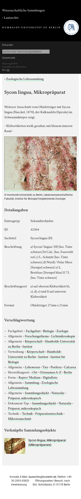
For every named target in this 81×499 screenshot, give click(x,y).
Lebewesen (32, 366)
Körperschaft (34, 341)
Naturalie (57, 392)
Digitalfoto (50, 377)
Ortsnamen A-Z (50, 372)
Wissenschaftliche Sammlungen (23, 10)
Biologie (48, 330)
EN (3, 70)
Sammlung (32, 382)
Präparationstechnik (49, 413)
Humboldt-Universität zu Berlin (35, 354)
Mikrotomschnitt (19, 418)
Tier (45, 366)
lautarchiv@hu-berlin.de (42, 476)
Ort (34, 372)
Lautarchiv (11, 17)
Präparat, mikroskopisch (24, 397)
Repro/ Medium (29, 377)
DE (8, 70)
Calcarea (70, 366)
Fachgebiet (33, 330)
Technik (27, 413)
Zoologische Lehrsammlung (25, 78)
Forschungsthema (37, 335)
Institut (27, 346)
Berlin (68, 372)
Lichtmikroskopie (63, 335)
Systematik (8, 57)
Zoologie (62, 330)
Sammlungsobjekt (37, 392)
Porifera (56, 366)
